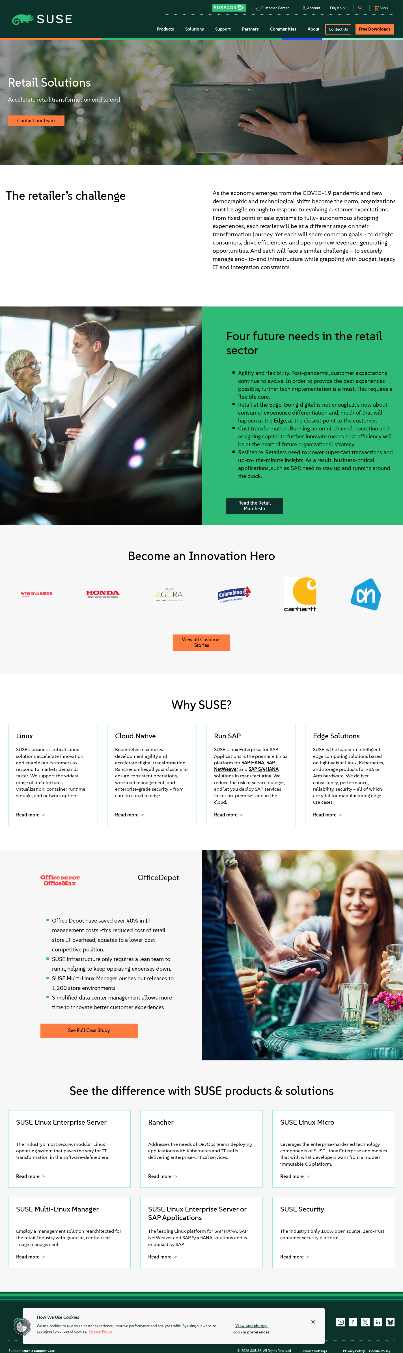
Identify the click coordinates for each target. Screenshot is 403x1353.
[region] (174, 1326)
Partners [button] (250, 29)
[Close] (313, 1322)
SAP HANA (253, 763)
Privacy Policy (354, 1351)
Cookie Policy (379, 1351)
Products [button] (165, 29)
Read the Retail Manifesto (254, 505)
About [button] (314, 29)
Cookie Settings (315, 1351)
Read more (28, 815)
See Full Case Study (89, 1030)
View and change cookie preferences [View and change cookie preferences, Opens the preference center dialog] (251, 1329)
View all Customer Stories (201, 642)
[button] (231, 6)
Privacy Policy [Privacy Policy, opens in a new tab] (100, 1332)
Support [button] (223, 29)
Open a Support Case (38, 1351)
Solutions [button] (194, 29)
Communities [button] (283, 29)
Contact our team (36, 120)
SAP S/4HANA (264, 769)
